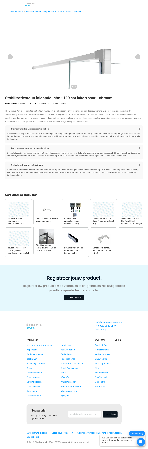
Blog (97, 368)
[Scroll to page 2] (75, 87)
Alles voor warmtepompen (40, 345)
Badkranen (32, 359)
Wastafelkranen (68, 382)
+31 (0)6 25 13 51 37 (106, 326)
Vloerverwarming (69, 391)
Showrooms (101, 359)
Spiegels (65, 395)
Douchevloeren (34, 382)
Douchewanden (34, 372)
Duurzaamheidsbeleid (37, 433)
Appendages (32, 349)
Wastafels (65, 377)
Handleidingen (102, 349)
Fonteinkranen (34, 395)
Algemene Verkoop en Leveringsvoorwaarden (99, 433)
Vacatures (100, 386)
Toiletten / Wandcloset (72, 363)
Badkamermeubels (35, 354)
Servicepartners (103, 363)
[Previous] (10, 56)
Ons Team (100, 382)
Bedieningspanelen (36, 363)
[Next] (137, 56)
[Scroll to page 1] (72, 87)
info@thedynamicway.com (109, 322)
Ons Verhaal (101, 377)
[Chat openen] (141, 442)
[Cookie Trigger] (33, 437)
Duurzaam (32, 391)
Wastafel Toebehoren (71, 386)
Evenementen (101, 372)
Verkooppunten (102, 354)
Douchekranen (34, 386)
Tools (63, 372)
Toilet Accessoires (69, 368)
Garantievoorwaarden (62, 433)
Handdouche (67, 345)
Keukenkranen (68, 349)
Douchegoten (33, 377)
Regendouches (68, 359)
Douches (31, 368)
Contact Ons (101, 345)
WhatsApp (101, 329)
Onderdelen (66, 354)
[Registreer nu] (74, 297)
